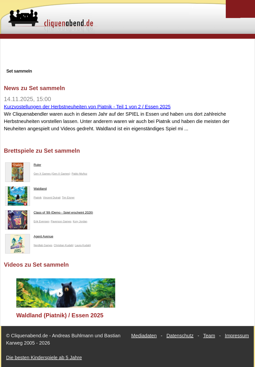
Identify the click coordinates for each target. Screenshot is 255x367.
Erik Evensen (41, 221)
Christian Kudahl (64, 245)
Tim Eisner (68, 197)
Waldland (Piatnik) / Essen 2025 (60, 315)
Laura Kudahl (83, 245)
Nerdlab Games (43, 245)
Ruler (23, 165)
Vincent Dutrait (52, 197)
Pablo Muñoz (79, 173)
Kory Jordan (80, 221)
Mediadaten (144, 335)
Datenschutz (179, 335)
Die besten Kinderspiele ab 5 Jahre (44, 357)
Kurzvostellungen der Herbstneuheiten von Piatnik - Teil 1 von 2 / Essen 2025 (87, 106)
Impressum (237, 335)
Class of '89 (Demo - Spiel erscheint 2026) (49, 213)
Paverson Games (61, 221)
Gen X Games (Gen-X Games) (52, 173)
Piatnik (38, 197)
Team (209, 335)
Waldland (26, 189)
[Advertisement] (127, 53)
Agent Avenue (29, 237)
